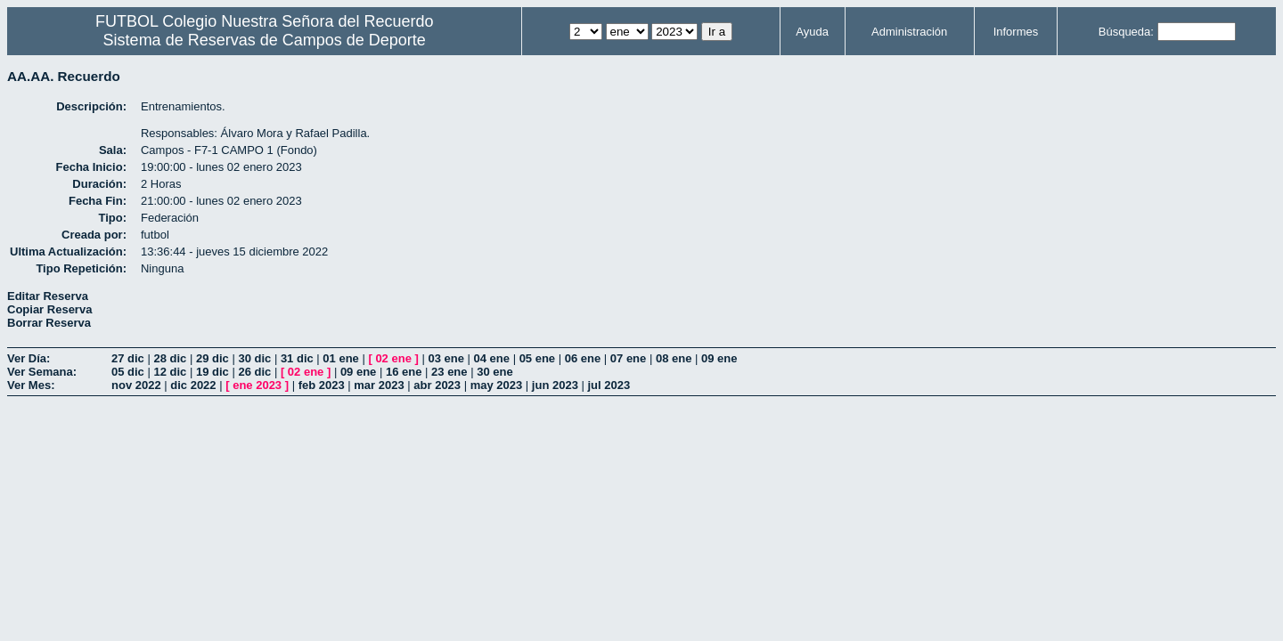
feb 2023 (321, 385)
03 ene (445, 358)
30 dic (254, 358)
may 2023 (496, 385)
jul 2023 (609, 385)
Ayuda (812, 31)
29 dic (212, 358)
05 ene (537, 358)
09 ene (719, 358)
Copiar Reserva (49, 309)
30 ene (494, 371)
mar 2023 (379, 385)
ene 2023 (257, 385)
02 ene (393, 358)
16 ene (403, 371)
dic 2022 (193, 385)
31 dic (297, 358)
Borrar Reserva (49, 322)
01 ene (340, 358)
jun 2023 (555, 385)
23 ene (449, 371)
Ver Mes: (30, 385)
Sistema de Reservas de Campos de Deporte (264, 40)
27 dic (127, 358)
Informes (1016, 31)
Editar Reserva (47, 296)
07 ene (628, 358)
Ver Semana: (42, 371)
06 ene (583, 358)
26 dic (254, 371)
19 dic (212, 371)
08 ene (673, 358)
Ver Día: (28, 358)
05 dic (127, 371)
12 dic (169, 371)
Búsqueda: (1126, 31)
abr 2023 (437, 385)
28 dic (169, 358)
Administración (909, 31)
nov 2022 (136, 385)
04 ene (492, 358)
